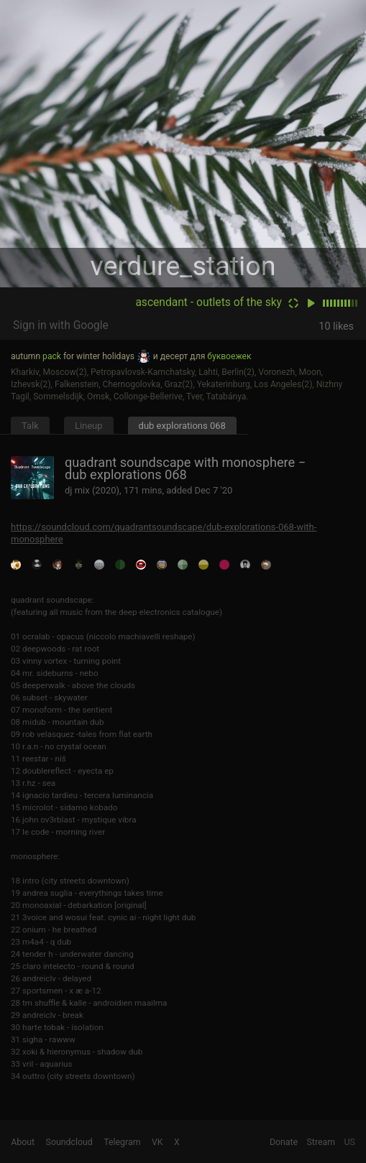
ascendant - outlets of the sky (208, 302)
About (23, 1142)
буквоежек (229, 356)
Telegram (122, 1142)
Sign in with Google (61, 325)
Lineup (89, 425)
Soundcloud (69, 1142)
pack (51, 356)
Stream (321, 1142)
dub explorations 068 (182, 425)
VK (157, 1142)
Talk (30, 425)
